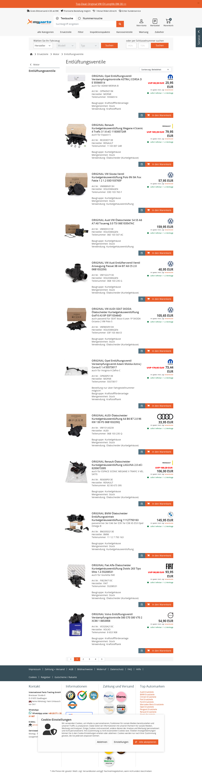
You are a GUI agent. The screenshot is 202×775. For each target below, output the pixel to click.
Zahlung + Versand (55, 669)
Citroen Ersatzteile (148, 697)
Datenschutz (117, 669)
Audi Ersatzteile (147, 692)
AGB (71, 669)
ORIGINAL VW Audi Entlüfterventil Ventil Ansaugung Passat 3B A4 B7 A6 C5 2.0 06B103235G (116, 266)
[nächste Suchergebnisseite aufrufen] (102, 659)
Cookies (33, 677)
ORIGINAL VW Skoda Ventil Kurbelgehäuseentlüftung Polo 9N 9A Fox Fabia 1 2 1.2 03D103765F (116, 177)
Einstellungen (121, 741)
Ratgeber (45, 677)
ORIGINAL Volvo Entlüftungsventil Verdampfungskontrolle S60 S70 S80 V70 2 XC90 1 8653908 (117, 617)
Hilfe (138, 669)
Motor (56, 54)
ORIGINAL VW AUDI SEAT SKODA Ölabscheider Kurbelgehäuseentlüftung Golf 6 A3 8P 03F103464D (115, 312)
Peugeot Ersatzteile (148, 709)
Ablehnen (102, 741)
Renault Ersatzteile (148, 712)
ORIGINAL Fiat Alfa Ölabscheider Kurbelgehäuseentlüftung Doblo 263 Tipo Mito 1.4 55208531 (116, 568)
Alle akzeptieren (145, 741)
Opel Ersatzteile (147, 706)
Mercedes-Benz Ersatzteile (152, 704)
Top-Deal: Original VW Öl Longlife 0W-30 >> (101, 4)
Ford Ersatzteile (147, 702)
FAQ (130, 669)
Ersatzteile (42, 54)
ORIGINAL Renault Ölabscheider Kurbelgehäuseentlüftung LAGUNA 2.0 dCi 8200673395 (117, 465)
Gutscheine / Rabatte (66, 677)
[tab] (64, 18)
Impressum (35, 669)
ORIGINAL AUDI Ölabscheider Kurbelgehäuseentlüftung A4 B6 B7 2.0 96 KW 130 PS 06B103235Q (116, 419)
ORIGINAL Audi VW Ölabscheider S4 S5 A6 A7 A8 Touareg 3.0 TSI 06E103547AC (117, 221)
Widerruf (101, 669)
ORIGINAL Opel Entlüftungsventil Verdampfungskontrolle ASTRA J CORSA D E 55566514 (117, 79)
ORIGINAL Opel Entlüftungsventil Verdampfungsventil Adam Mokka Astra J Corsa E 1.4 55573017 (116, 364)
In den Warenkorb (159, 115)
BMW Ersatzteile (147, 694)
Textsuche (66, 18)
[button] (199, 3)
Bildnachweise (85, 669)
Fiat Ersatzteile (146, 699)
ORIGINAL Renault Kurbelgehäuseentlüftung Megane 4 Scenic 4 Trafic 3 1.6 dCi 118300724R (117, 128)
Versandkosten (169, 90)
